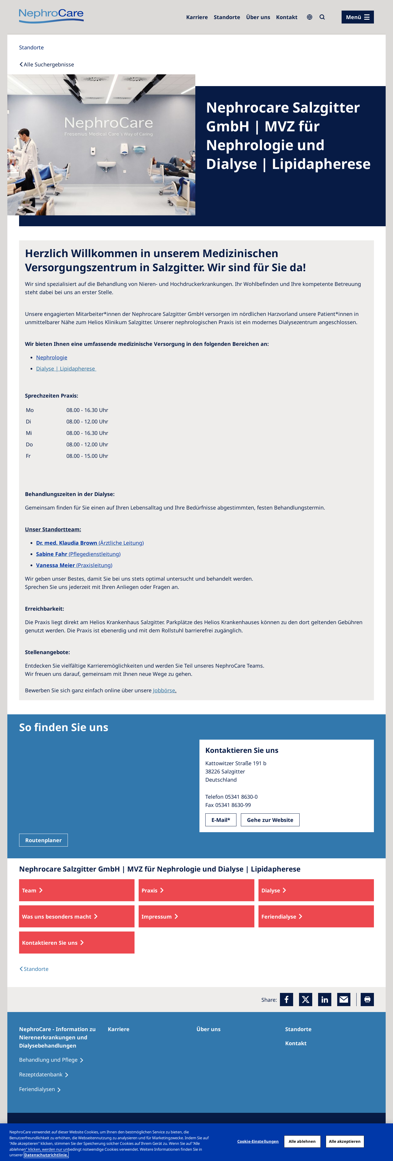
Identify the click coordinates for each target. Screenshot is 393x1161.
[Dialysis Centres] (33, 969)
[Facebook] (286, 999)
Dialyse (270, 890)
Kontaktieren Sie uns (50, 942)
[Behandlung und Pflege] (54, 1060)
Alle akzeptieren (345, 1141)
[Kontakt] (286, 17)
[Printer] (367, 999)
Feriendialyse (278, 916)
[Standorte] (31, 47)
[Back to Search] (46, 64)
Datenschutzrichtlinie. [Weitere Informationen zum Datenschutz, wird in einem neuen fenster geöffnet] (46, 1154)
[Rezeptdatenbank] (46, 1074)
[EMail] (343, 999)
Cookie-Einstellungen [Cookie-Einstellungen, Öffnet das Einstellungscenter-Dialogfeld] (258, 1141)
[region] (196, 1142)
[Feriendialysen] (42, 1089)
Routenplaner (43, 840)
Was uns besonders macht (56, 916)
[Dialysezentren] (227, 17)
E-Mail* (220, 819)
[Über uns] (258, 17)
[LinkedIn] (324, 999)
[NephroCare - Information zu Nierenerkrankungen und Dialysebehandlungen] (63, 1037)
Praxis (149, 890)
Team (29, 890)
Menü (353, 17)
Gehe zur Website (270, 819)
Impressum (157, 916)
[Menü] (358, 17)
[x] (305, 999)
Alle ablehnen (302, 1141)
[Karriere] (197, 17)
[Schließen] (383, 1141)
